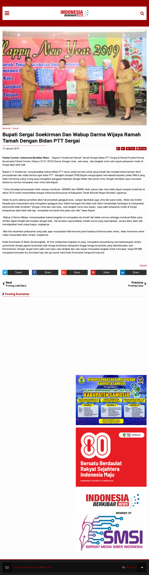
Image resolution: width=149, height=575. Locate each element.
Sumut (143, 265)
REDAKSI (47, 567)
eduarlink (130, 567)
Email (141, 148)
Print (130, 148)
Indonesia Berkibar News (27, 567)
